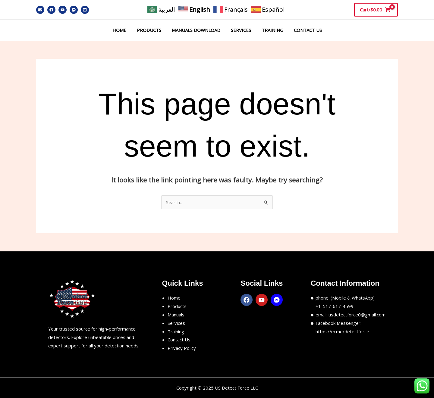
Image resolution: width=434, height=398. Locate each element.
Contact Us (304, 30)
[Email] (40, 10)
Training (270, 30)
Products (151, 30)
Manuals (176, 315)
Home (123, 30)
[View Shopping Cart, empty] (376, 9)
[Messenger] (74, 10)
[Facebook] (51, 10)
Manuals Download (196, 30)
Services (240, 30)
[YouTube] (62, 10)
